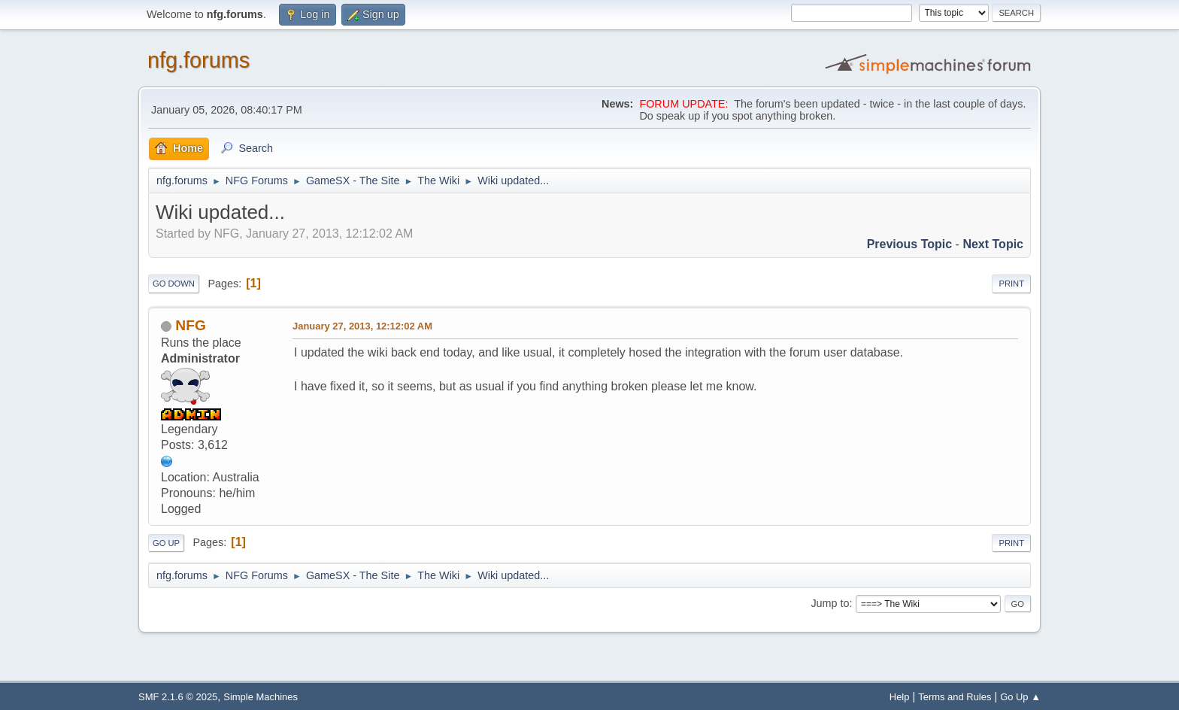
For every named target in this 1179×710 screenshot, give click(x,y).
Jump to (830, 603)
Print (1011, 283)
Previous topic (910, 244)
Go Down (174, 283)
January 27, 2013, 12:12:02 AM (362, 326)
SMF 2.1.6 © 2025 (177, 696)
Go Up (166, 543)
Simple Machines (260, 696)
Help (900, 696)
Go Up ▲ (1020, 696)
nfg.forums (198, 60)
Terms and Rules (954, 696)
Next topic (992, 244)
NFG (190, 325)
